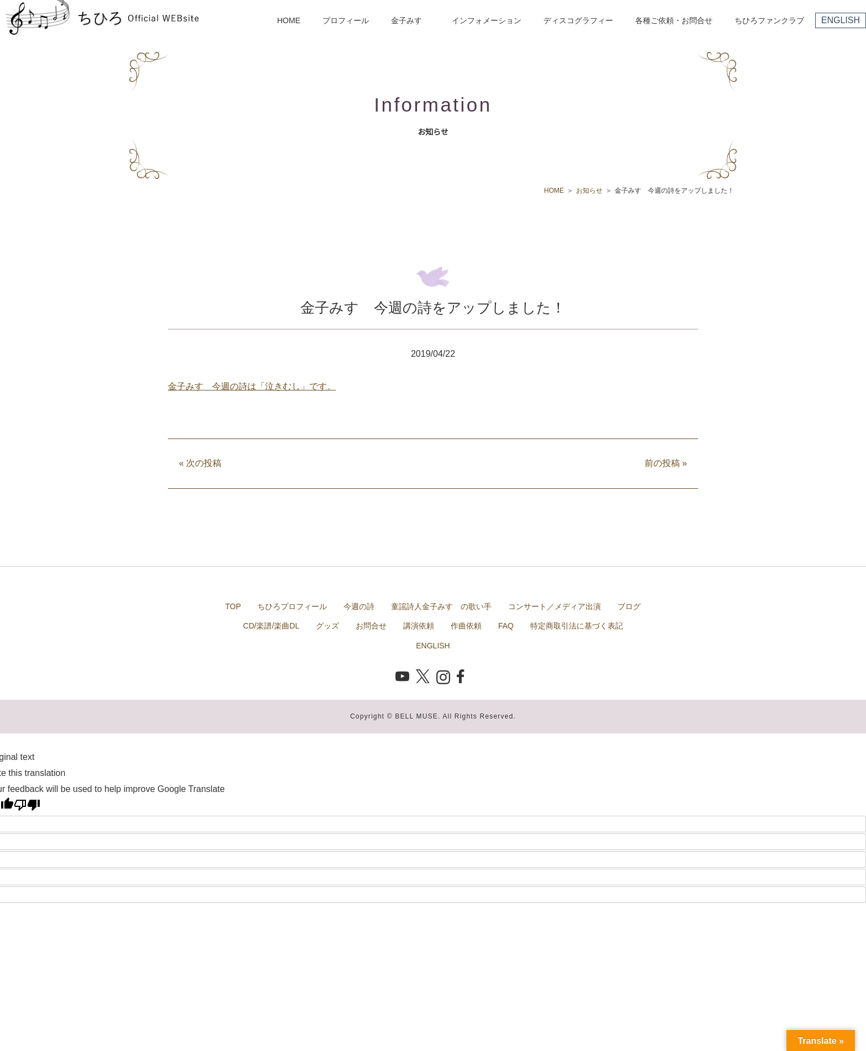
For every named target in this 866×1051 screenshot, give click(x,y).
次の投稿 (200, 463)
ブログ (629, 606)
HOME (288, 20)
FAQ (506, 625)
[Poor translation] (27, 805)
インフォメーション (486, 20)
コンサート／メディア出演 (554, 606)
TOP (233, 606)
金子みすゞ (410, 20)
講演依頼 (418, 625)
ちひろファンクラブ (769, 20)
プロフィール (346, 20)
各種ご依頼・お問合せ (673, 20)
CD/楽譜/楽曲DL (271, 625)
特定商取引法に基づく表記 (576, 625)
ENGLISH (840, 20)
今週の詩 (359, 606)
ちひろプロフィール (292, 606)
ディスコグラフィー (578, 20)
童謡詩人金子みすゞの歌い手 (441, 606)
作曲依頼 (466, 625)
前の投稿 (666, 463)
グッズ (327, 625)
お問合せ (371, 625)
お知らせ (589, 190)
